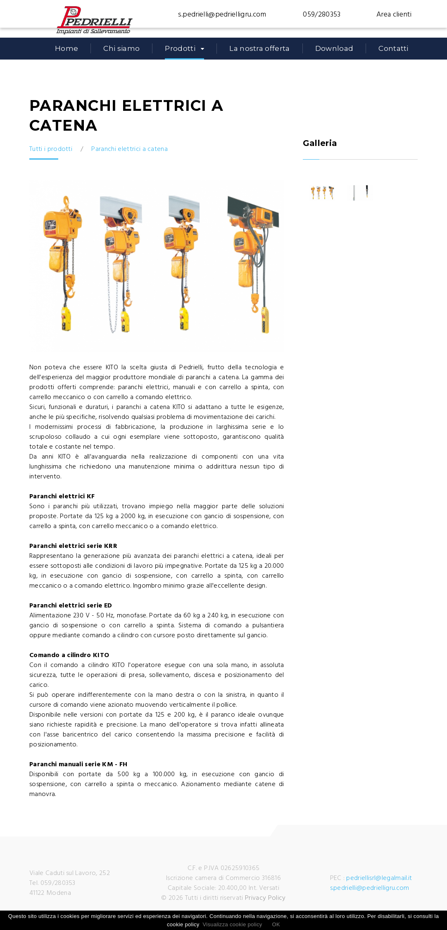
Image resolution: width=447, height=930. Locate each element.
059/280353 (321, 15)
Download (334, 48)
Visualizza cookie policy (232, 924)
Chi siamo (121, 48)
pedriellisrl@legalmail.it (379, 878)
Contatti (393, 48)
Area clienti (393, 15)
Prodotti (180, 48)
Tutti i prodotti (50, 149)
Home (66, 48)
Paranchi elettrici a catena (129, 149)
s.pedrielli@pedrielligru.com (222, 15)
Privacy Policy (265, 898)
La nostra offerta (259, 48)
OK (276, 924)
